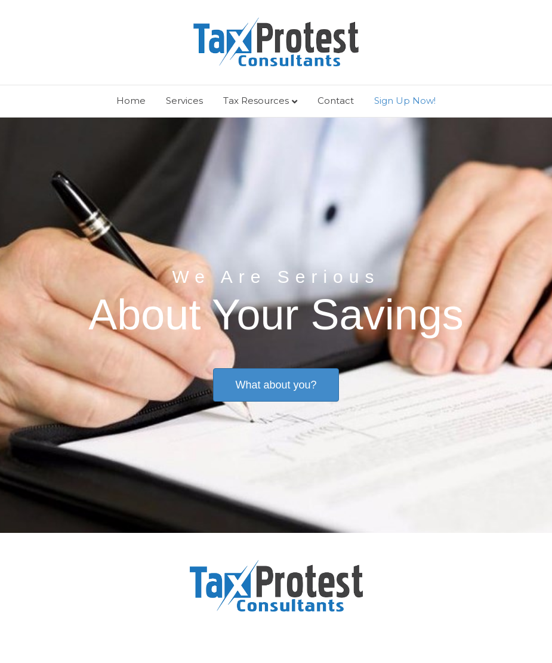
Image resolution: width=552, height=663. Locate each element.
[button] (275, 385)
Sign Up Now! (405, 100)
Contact (335, 100)
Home (131, 100)
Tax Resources (256, 100)
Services (184, 100)
